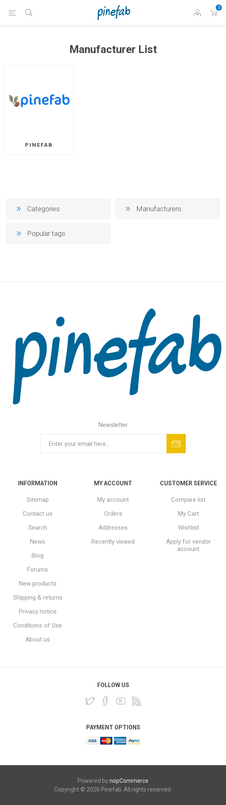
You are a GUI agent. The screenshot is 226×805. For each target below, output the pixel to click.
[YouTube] (121, 701)
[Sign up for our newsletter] (103, 443)
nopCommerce (129, 780)
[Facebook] (105, 701)
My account (113, 499)
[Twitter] (89, 701)
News (37, 541)
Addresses (113, 527)
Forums (37, 569)
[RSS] (136, 701)
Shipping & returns (37, 597)
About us (37, 639)
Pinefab (39, 145)
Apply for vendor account (188, 545)
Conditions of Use (37, 625)
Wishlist (188, 527)
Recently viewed (113, 541)
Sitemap (38, 499)
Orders (113, 513)
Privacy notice (38, 611)
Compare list (188, 499)
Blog (37, 555)
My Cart (188, 513)
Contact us (38, 513)
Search (37, 527)
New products (38, 583)
